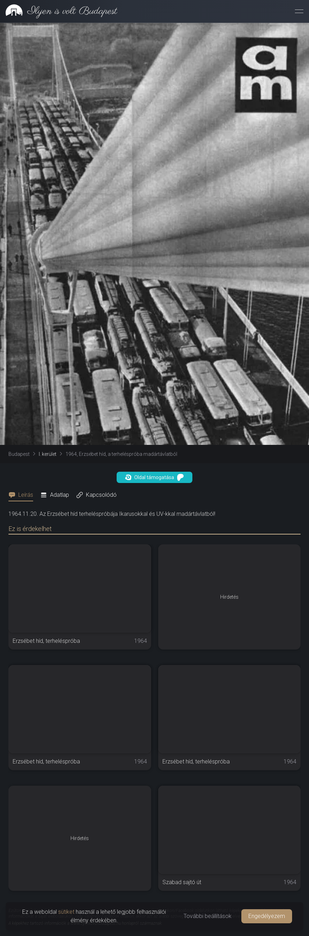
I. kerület (47, 454)
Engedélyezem (266, 916)
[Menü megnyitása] (299, 11)
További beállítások (207, 916)
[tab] (22, 495)
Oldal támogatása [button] (154, 477)
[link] (58, 11)
